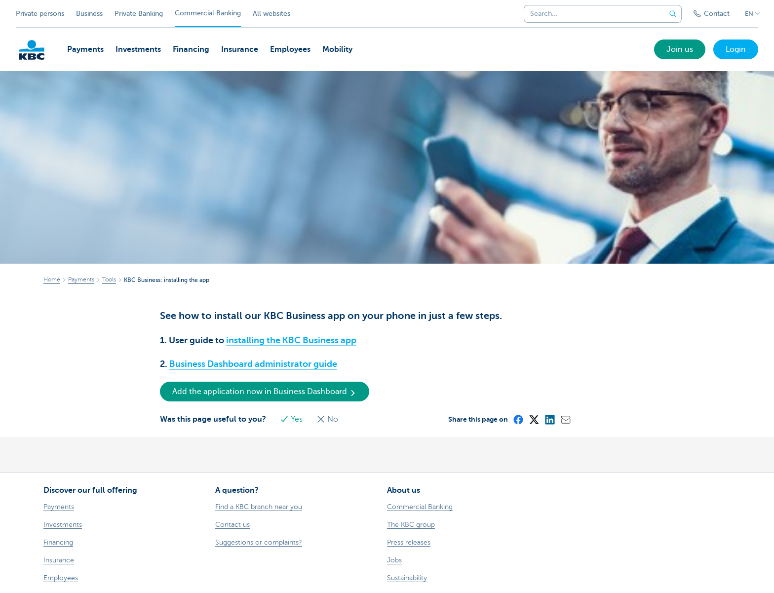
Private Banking (139, 13)
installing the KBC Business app (291, 340)
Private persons (40, 13)
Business (89, 13)
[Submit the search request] (673, 14)
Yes (292, 419)
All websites (271, 13)
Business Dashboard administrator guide (253, 364)
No (327, 419)
